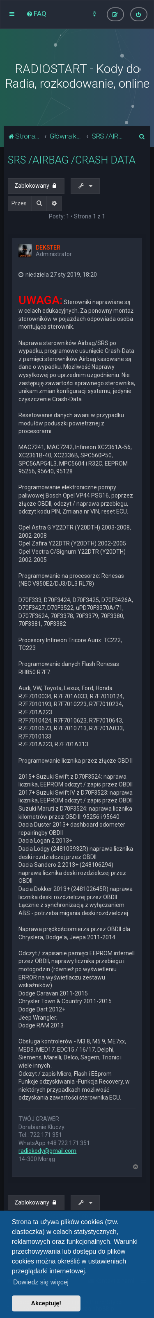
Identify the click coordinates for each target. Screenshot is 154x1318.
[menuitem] (36, 13)
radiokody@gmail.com (47, 1151)
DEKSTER (48, 247)
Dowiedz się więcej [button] (41, 1282)
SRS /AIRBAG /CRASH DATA (72, 160)
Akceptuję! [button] (46, 1303)
